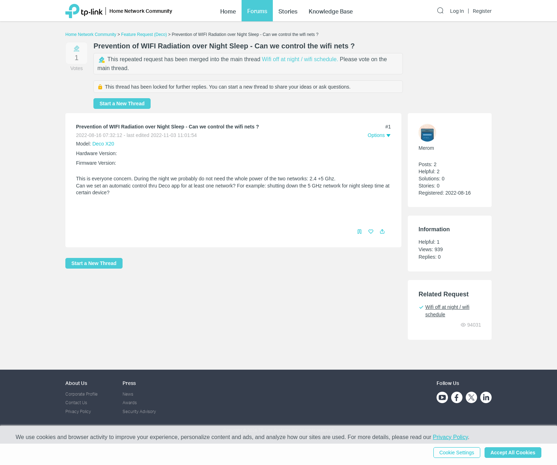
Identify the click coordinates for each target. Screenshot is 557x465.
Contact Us (76, 402)
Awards (130, 402)
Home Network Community (90, 34)
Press (129, 383)
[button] (382, 231)
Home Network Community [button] (140, 11)
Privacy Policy (78, 411)
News (128, 394)
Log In (457, 11)
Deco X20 (103, 144)
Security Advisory (139, 411)
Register (482, 11)
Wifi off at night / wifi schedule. (301, 59)
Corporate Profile (81, 394)
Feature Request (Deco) (144, 34)
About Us (76, 383)
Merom (426, 148)
